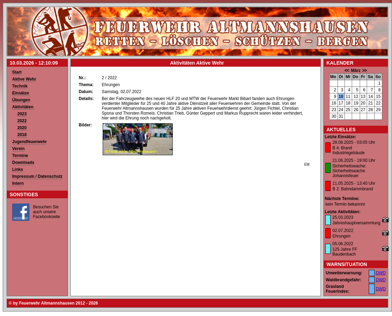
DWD (381, 273)
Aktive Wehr (24, 79)
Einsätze (20, 93)
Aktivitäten (22, 107)
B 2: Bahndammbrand (352, 188)
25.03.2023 (342, 217)
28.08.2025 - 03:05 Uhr (353, 142)
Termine (20, 155)
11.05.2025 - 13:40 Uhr (353, 183)
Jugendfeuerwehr (29, 141)
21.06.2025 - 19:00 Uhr (353, 160)
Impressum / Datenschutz (37, 176)
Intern (18, 183)
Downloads (23, 162)
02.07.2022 (342, 230)
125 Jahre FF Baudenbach (344, 252)
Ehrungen (341, 236)
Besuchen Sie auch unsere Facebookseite (46, 212)
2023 (22, 113)
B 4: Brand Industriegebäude (348, 150)
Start (17, 72)
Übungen (21, 100)
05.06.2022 (342, 243)
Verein (18, 148)
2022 (22, 120)
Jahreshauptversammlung (356, 223)
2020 (22, 127)
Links (17, 169)
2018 (22, 134)
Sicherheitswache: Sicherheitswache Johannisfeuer (349, 171)
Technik (19, 86)
